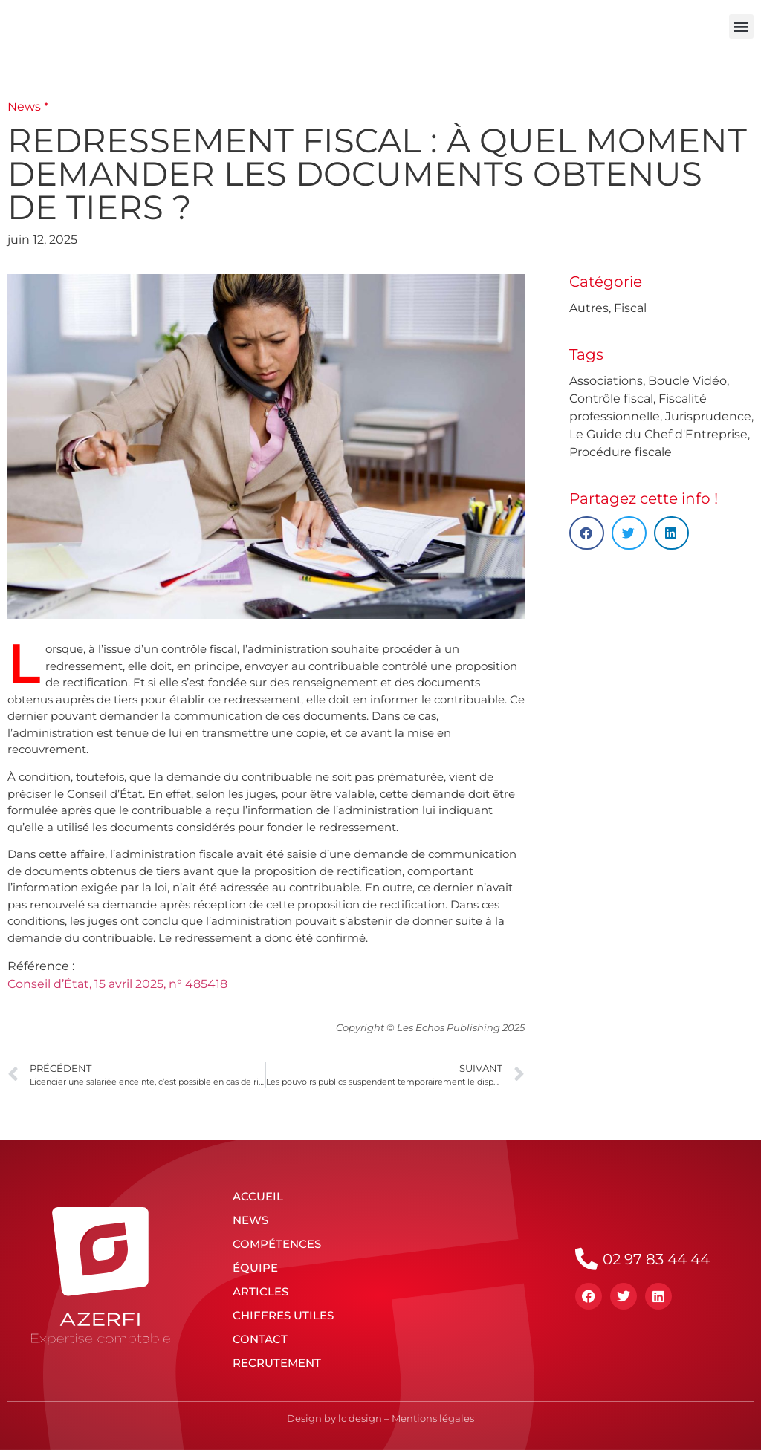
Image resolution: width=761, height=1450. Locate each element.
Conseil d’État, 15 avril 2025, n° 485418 (117, 984)
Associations (606, 381)
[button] (741, 26)
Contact (260, 1339)
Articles (260, 1291)
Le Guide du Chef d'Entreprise (658, 434)
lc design (360, 1418)
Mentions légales (433, 1418)
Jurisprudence (708, 416)
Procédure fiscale (620, 452)
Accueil (258, 1196)
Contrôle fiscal (611, 398)
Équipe (255, 1268)
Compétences (277, 1244)
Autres (589, 308)
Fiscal (630, 308)
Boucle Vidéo (687, 381)
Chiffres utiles (283, 1315)
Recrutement (277, 1363)
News (250, 1220)
